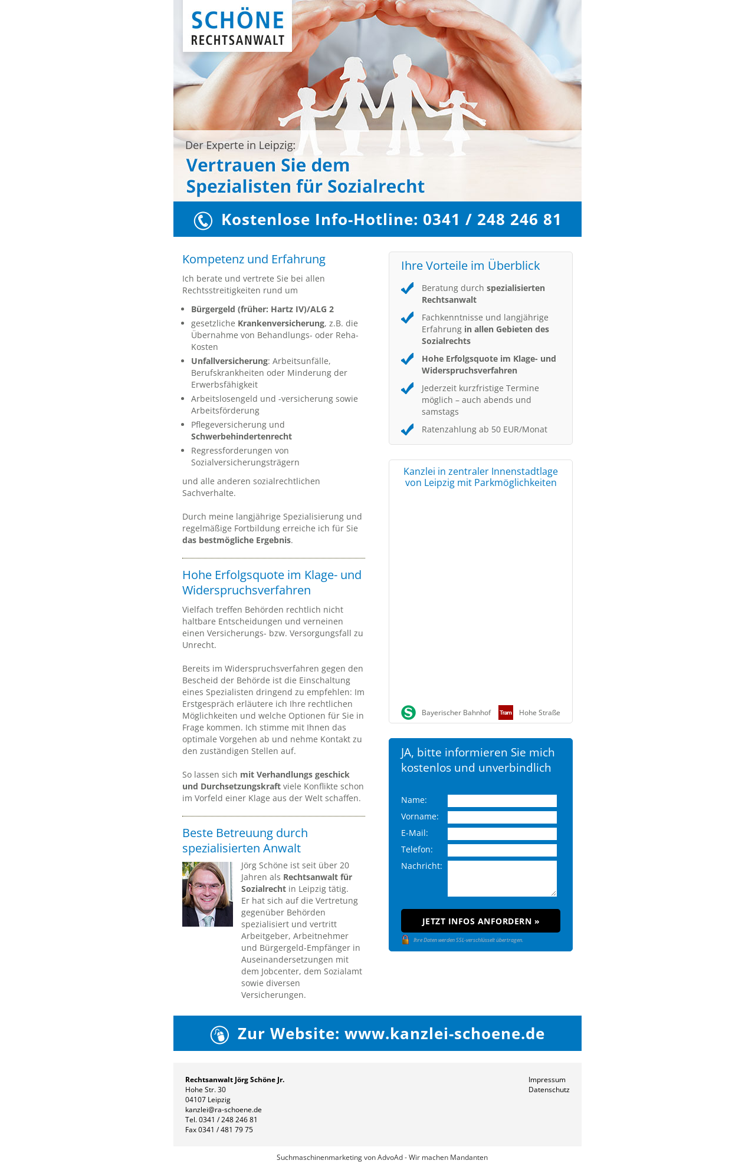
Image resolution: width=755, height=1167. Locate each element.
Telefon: (417, 849)
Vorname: (420, 816)
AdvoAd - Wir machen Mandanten (433, 1157)
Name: (414, 799)
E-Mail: (414, 832)
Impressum (547, 1080)
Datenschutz (549, 1090)
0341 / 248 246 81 (228, 1120)
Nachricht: (421, 865)
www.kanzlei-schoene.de (444, 1033)
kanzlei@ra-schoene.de (223, 1110)
